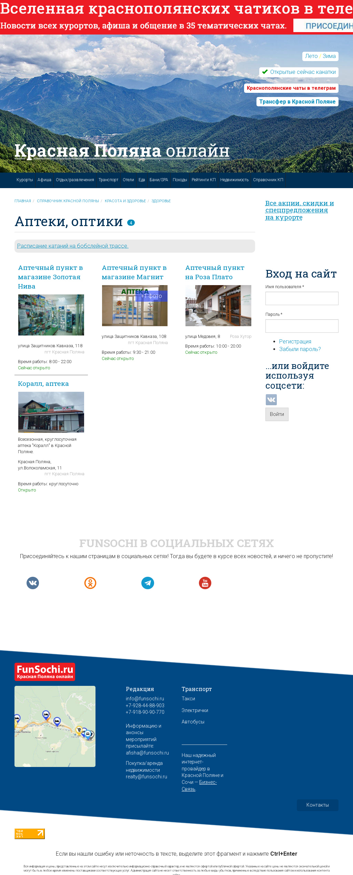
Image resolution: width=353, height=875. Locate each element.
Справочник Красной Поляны (68, 201)
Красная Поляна (122, 150)
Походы (180, 179)
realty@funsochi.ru (146, 776)
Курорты (25, 179)
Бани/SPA (159, 179)
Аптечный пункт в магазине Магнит (134, 272)
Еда (142, 179)
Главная (22, 201)
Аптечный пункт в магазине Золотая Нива (50, 276)
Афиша (44, 179)
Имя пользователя (284, 286)
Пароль (273, 314)
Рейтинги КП (204, 179)
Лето (311, 56)
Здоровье (161, 201)
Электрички (195, 710)
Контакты (317, 805)
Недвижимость (234, 179)
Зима (329, 56)
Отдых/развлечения (75, 179)
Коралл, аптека (43, 383)
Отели (128, 179)
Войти (277, 414)
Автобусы (193, 722)
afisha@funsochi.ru (147, 753)
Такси (188, 698)
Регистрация (295, 341)
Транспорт (108, 179)
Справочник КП (268, 179)
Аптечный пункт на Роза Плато (214, 272)
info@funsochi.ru (145, 698)
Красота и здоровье (125, 201)
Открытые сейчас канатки (302, 72)
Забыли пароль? (300, 349)
